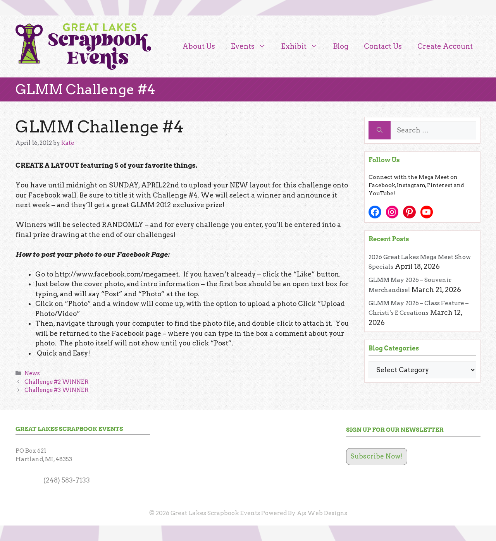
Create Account (445, 46)
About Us (199, 46)
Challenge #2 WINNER (56, 381)
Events (252, 46)
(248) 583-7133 (66, 480)
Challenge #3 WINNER (56, 389)
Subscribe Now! (376, 456)
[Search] (380, 130)
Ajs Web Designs (322, 513)
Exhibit (303, 46)
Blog (340, 46)
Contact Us (383, 46)
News (32, 373)
